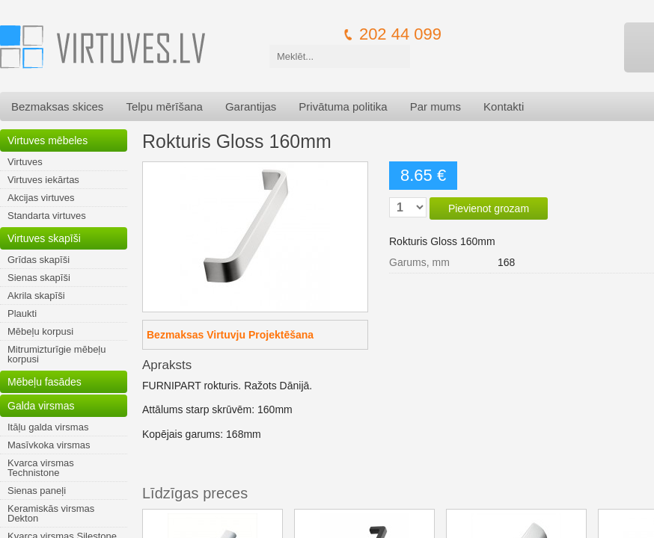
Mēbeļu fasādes (44, 382)
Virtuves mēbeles (47, 140)
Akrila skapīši (36, 295)
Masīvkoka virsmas (49, 445)
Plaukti (22, 313)
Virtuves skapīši (44, 238)
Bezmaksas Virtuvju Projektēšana (230, 335)
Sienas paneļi (36, 490)
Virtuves (25, 161)
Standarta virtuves (46, 215)
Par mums (435, 106)
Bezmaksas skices (57, 106)
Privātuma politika (343, 106)
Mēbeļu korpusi (40, 331)
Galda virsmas (40, 406)
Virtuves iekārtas (43, 179)
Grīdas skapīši (38, 259)
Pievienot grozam (488, 208)
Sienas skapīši (38, 277)
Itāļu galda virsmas (47, 427)
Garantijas (250, 106)
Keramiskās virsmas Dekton (50, 513)
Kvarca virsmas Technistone (40, 467)
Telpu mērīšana (164, 106)
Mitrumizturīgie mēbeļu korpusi (56, 354)
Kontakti (503, 106)
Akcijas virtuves (41, 197)
